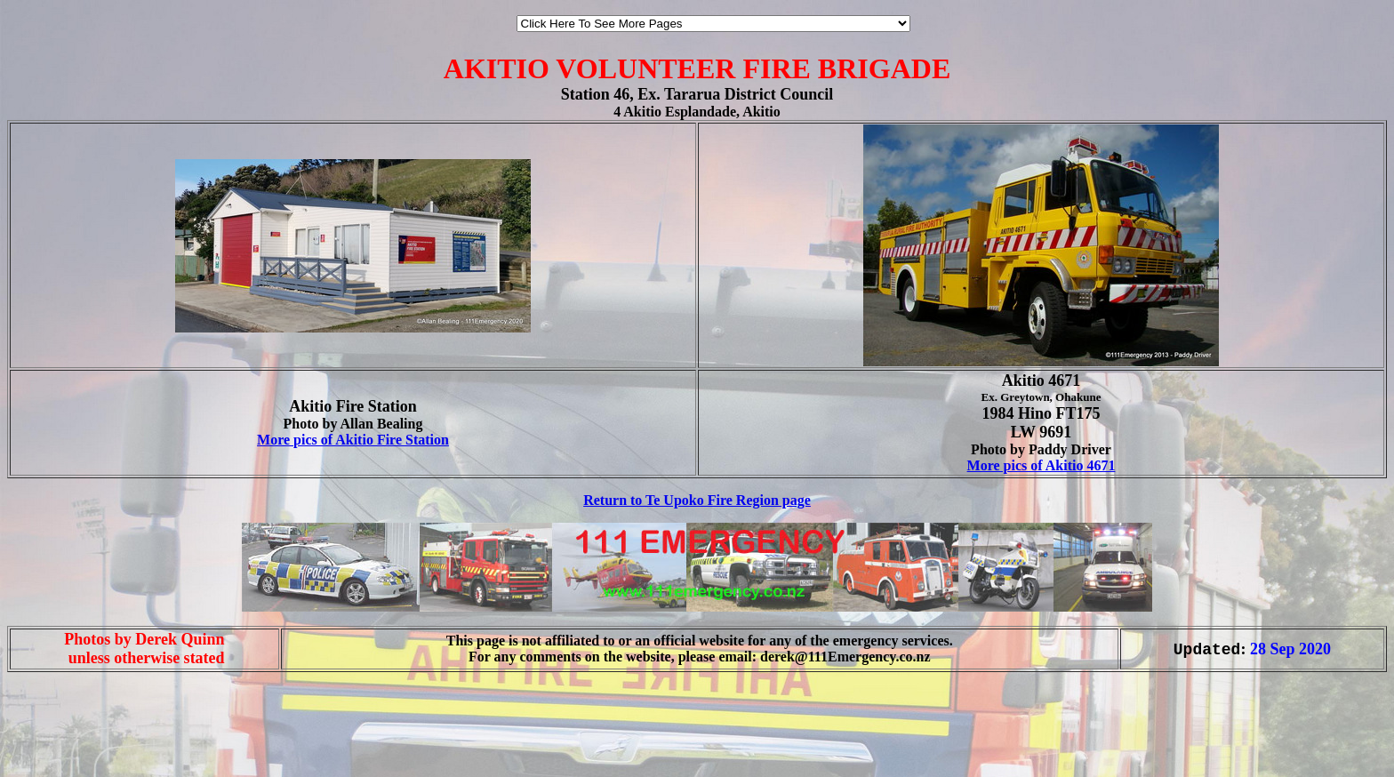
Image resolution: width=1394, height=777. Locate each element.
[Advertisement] (60, 739)
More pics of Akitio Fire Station (353, 439)
